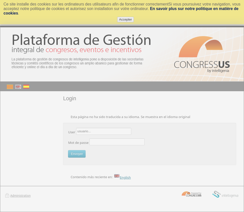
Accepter (125, 19)
